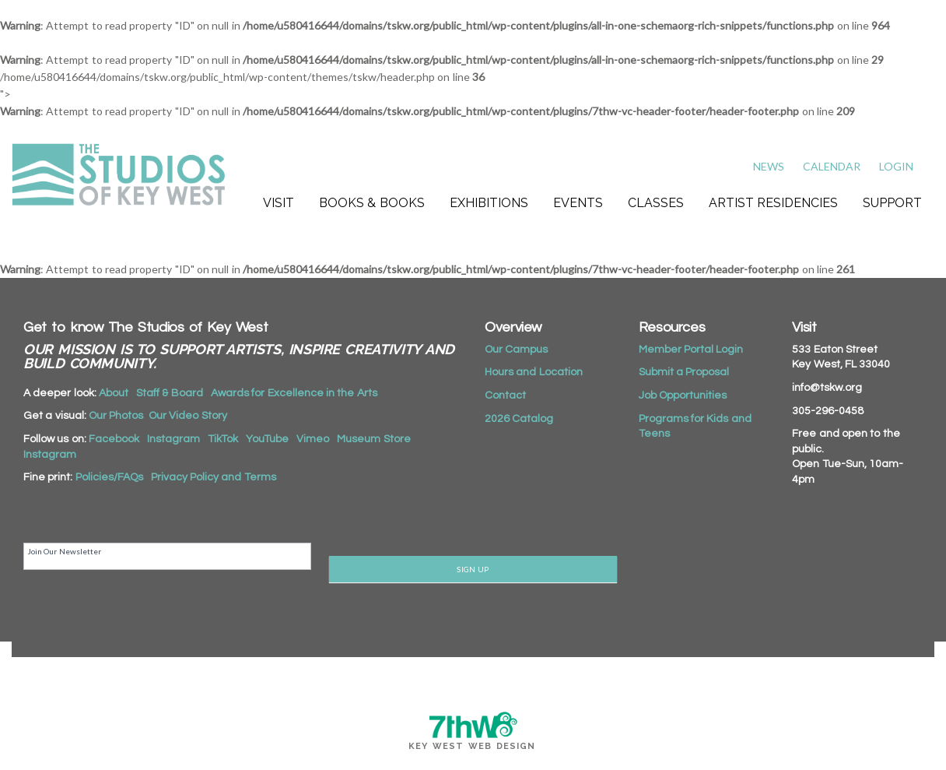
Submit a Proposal (684, 372)
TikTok (223, 439)
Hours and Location (534, 372)
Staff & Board (169, 393)
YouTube (267, 439)
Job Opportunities (683, 395)
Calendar (831, 166)
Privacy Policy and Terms (213, 477)
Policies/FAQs (109, 477)
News (768, 166)
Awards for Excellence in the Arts (294, 393)
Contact (505, 395)
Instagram (173, 439)
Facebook (114, 439)
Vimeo (312, 439)
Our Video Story (188, 415)
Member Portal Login (691, 349)
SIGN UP (473, 569)
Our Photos (116, 415)
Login (896, 166)
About (113, 393)
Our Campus (516, 349)
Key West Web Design (472, 746)
